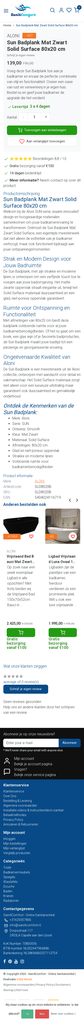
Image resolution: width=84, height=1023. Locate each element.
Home (7, 25)
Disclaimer (62, 984)
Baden (7, 891)
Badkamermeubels (16, 872)
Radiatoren (11, 900)
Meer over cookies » (63, 1013)
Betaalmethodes (14, 815)
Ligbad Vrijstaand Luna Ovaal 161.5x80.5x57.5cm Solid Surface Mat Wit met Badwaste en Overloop (62, 559)
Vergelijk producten (16, 853)
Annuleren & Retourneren (20, 824)
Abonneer (69, 743)
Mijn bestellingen (14, 843)
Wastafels (10, 882)
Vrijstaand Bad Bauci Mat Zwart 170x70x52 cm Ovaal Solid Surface (21, 559)
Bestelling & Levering (17, 801)
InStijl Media (24, 979)
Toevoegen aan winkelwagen (42, 130)
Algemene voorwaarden (20, 805)
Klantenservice (13, 791)
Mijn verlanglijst (14, 848)
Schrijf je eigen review (21, 55)
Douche (8, 886)
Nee (42, 1014)
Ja (27, 1014)
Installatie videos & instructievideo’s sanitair (33, 810)
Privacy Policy (13, 819)
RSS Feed (22, 990)
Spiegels (9, 877)
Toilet (7, 867)
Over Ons (9, 796)
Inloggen (9, 839)
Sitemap (8, 990)
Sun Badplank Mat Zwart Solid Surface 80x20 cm (47, 25)
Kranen (8, 896)
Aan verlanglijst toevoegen (42, 141)
